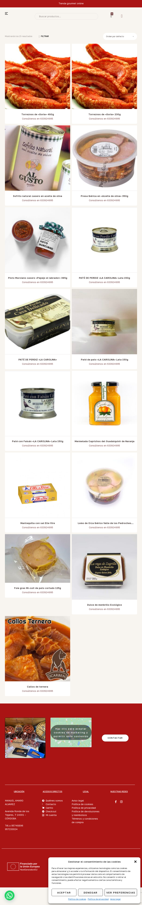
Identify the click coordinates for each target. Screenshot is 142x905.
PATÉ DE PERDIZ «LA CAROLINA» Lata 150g (104, 277)
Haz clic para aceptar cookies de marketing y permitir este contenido (71, 732)
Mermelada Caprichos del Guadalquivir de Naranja (104, 441)
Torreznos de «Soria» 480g (37, 114)
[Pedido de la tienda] (120, 36)
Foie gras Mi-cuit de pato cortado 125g (37, 588)
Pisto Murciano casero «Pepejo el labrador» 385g (37, 277)
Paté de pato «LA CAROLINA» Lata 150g (104, 359)
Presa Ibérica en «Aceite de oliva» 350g (104, 196)
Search (93, 16)
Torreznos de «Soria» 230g (104, 114)
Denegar (90, 892)
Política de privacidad (98, 899)
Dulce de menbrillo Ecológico (104, 604)
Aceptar (64, 892)
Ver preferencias (120, 892)
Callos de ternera (37, 686)
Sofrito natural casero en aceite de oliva (37, 196)
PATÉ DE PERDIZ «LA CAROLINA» (37, 359)
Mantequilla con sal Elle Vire (37, 523)
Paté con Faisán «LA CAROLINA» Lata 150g (37, 441)
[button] (135, 861)
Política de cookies (77, 899)
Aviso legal (115, 899)
